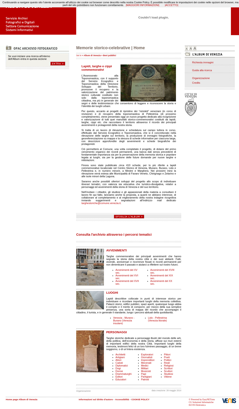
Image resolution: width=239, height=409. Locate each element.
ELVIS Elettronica (197, 405)
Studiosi (168, 373)
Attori (118, 360)
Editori (119, 376)
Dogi (118, 368)
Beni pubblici (109, 55)
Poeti (167, 357)
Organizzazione (201, 78)
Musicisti (146, 371)
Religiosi (169, 365)
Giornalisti (146, 357)
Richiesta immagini (202, 62)
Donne (119, 371)
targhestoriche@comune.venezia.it (101, 203)
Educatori (120, 379)
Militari (144, 368)
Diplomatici (121, 365)
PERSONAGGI (116, 332)
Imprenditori (147, 360)
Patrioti (145, 379)
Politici (167, 360)
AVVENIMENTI (116, 250)
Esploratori (147, 354)
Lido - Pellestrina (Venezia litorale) (157, 319)
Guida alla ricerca (202, 70)
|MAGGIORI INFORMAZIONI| (142, 5)
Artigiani (120, 357)
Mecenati (146, 362)
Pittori (167, 354)
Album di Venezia (92, 55)
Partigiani (146, 376)
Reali (167, 362)
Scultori (168, 371)
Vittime (168, 376)
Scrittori (168, 368)
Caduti (119, 362)
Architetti (120, 354)
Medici (144, 365)
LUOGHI (112, 292)
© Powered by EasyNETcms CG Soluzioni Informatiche (202, 400)
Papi (143, 373)
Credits (196, 82)
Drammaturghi (123, 373)
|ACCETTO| (171, 5)
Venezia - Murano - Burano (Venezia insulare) (124, 320)
